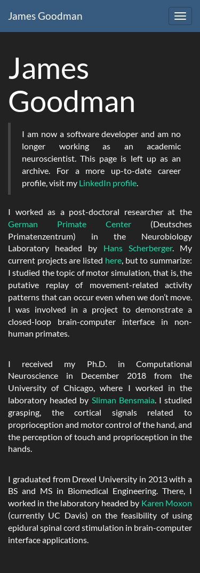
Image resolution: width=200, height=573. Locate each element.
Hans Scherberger (137, 248)
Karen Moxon (166, 503)
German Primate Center (69, 224)
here (113, 260)
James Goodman (45, 16)
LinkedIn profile (108, 183)
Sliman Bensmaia (123, 400)
